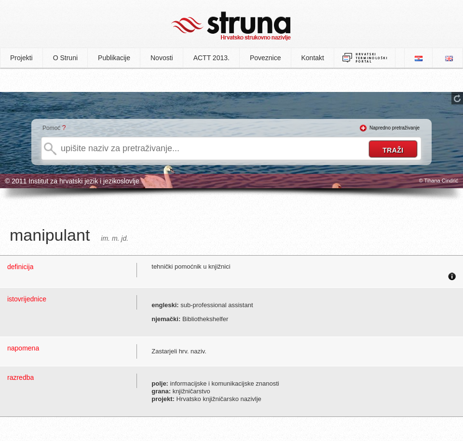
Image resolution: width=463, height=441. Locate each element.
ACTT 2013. (211, 58)
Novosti (161, 58)
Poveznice (265, 58)
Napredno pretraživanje (394, 127)
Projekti (21, 58)
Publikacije (114, 58)
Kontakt (312, 58)
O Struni (65, 58)
